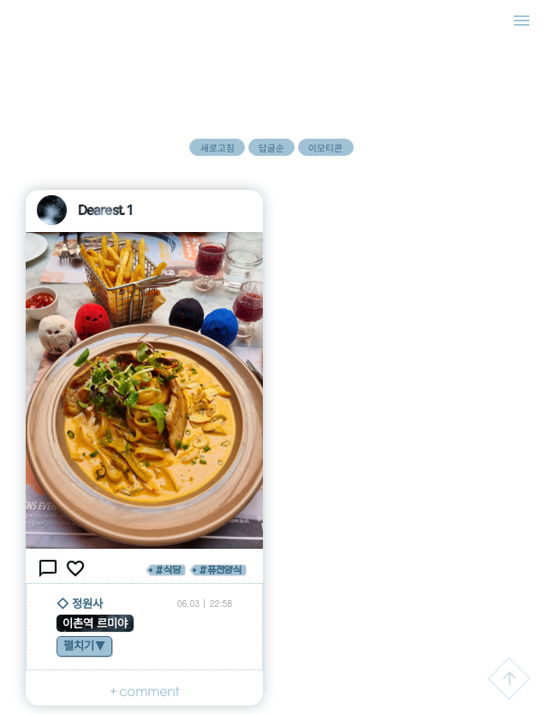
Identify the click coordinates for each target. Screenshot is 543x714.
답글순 (271, 148)
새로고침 (217, 148)
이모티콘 (325, 148)
